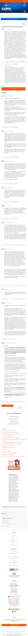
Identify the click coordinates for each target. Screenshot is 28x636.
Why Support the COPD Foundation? (14, 556)
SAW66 (5, 29)
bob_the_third (4, 64)
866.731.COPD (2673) (16, 599)
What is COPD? (14, 551)
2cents (5, 222)
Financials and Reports (13, 540)
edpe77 (5, 249)
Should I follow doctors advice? (8, 454)
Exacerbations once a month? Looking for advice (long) (13, 456)
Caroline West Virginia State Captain (7, 245)
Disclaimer (12, 631)
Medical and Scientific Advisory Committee (14, 563)
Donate (24, 5)
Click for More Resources (12, 19)
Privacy (16, 631)
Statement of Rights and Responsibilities (14, 632)
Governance (13, 542)
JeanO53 (6, 96)
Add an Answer (13, 88)
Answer (7, 405)
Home (2, 15)
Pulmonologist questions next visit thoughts (11, 437)
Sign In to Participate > (14, 423)
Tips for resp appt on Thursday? (8, 436)
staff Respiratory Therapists (20, 507)
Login (26, 1)
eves (5, 66)
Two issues (4, 449)
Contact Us (14, 560)
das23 (5, 205)
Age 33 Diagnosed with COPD (8, 430)
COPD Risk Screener (14, 558)
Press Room (13, 536)
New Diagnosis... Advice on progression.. (10, 452)
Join (23, 1)
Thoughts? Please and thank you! (8, 447)
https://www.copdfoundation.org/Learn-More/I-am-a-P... (15, 362)
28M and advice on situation (7, 445)
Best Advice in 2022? (6, 451)
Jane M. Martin (4, 127)
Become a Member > (14, 419)
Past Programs (13, 544)
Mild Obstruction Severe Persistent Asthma (10, 432)
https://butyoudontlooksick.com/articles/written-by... (14, 392)
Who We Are (13, 534)
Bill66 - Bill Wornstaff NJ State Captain (12, 305)
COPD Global (13, 538)
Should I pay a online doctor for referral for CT (11, 434)
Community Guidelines (21, 631)
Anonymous (6, 161)
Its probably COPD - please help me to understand (12, 444)
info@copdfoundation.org (14, 605)
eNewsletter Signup (14, 625)
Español (14, 566)
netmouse (6, 131)
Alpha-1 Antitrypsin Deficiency (14, 565)
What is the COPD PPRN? (14, 553)
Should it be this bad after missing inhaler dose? (11, 442)
